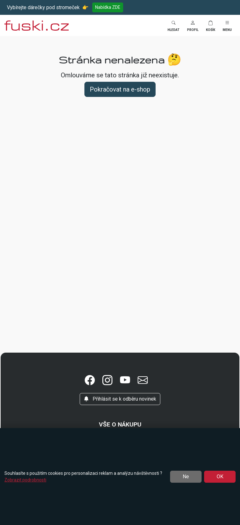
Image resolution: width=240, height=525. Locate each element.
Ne (186, 477)
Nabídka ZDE (107, 7)
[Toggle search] (173, 25)
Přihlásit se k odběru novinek (120, 399)
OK (220, 477)
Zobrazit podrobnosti (25, 479)
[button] (192, 25)
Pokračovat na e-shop (120, 89)
